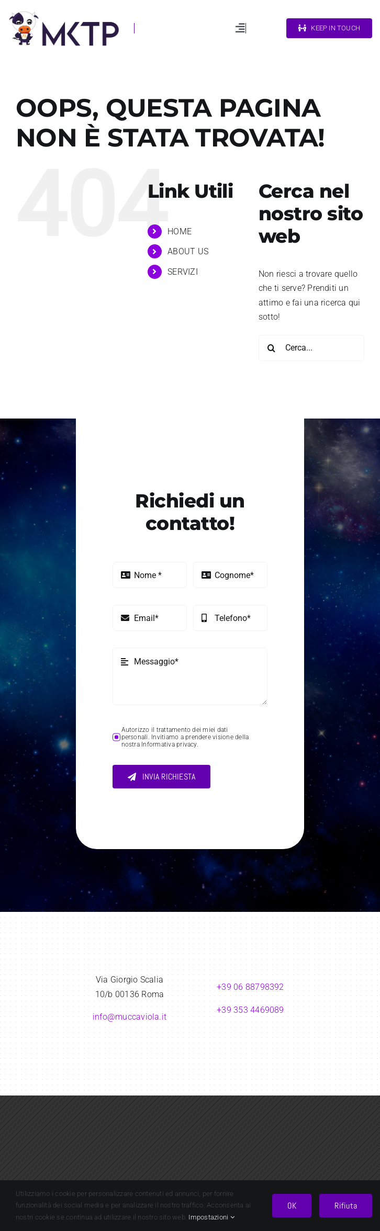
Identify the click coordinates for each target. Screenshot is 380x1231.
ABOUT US (187, 251)
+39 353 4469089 (250, 1010)
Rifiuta (345, 1205)
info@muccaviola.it (129, 1017)
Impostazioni (211, 1217)
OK (291, 1205)
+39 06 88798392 (250, 987)
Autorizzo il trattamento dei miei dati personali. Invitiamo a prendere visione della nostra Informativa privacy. (185, 737)
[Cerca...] (311, 348)
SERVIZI (182, 272)
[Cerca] (272, 348)
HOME (179, 231)
